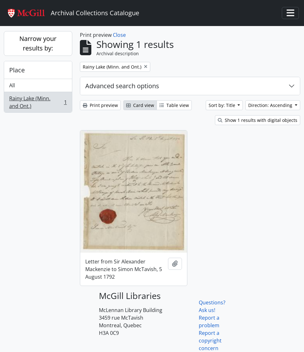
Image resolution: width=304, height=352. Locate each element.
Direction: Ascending (271, 105)
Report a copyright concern (210, 340)
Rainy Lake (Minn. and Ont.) (38, 102)
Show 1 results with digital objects (257, 120)
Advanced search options (122, 86)
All (12, 85)
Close (119, 34)
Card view (140, 105)
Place (17, 70)
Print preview (100, 105)
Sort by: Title (222, 105)
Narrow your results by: (37, 43)
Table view (174, 105)
